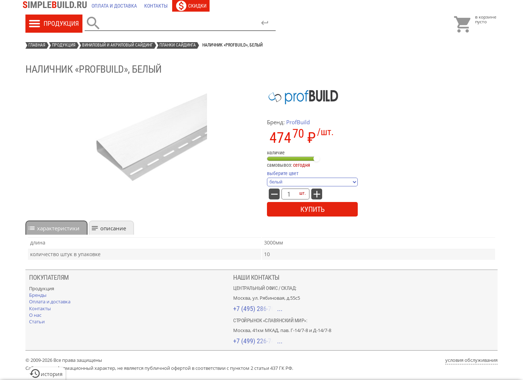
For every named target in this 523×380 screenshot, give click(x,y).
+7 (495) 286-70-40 (258, 308)
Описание (113, 228)
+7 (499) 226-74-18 (258, 341)
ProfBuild (298, 122)
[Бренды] (37, 295)
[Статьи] (37, 321)
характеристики (58, 228)
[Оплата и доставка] (114, 6)
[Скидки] (191, 6)
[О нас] (35, 315)
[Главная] (56, 6)
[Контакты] (156, 6)
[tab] (56, 228)
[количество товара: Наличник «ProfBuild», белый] (288, 194)
